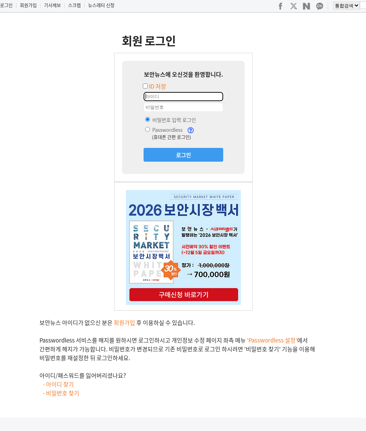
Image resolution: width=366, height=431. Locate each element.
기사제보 (52, 5)
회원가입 (28, 5)
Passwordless (164, 129)
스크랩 (74, 5)
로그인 (6, 5)
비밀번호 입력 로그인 (170, 119)
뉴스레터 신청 (101, 5)
